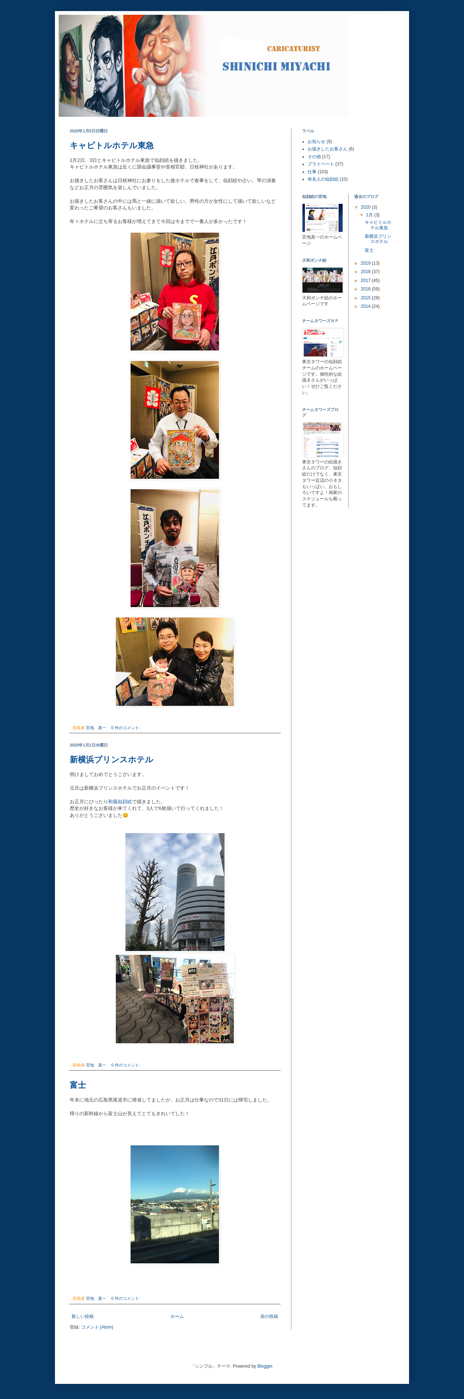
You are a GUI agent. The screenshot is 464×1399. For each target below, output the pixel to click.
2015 (366, 297)
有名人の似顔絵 (323, 179)
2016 (366, 289)
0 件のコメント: (126, 727)
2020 (366, 207)
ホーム (177, 1316)
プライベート (321, 164)
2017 (366, 280)
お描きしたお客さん (327, 149)
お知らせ (316, 141)
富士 (78, 1085)
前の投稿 (269, 1316)
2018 (366, 271)
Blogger (265, 1366)
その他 (314, 156)
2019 (366, 263)
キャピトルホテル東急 (112, 145)
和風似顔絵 (120, 801)
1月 (370, 214)
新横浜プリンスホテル (111, 759)
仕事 (312, 171)
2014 (366, 306)
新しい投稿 (83, 1316)
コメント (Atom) (97, 1327)
